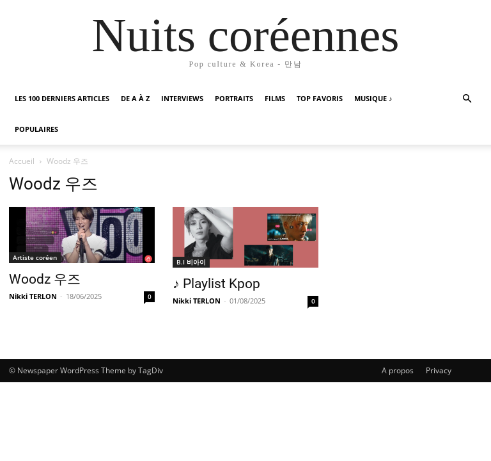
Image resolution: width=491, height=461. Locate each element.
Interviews (182, 98)
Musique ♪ (373, 98)
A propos (398, 370)
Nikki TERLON (33, 296)
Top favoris (320, 98)
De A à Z (135, 98)
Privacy (438, 370)
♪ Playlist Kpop (216, 283)
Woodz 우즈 (45, 279)
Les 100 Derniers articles (62, 98)
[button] (466, 99)
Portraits (234, 98)
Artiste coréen (35, 257)
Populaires (36, 129)
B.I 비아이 (191, 261)
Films (275, 98)
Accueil (22, 161)
